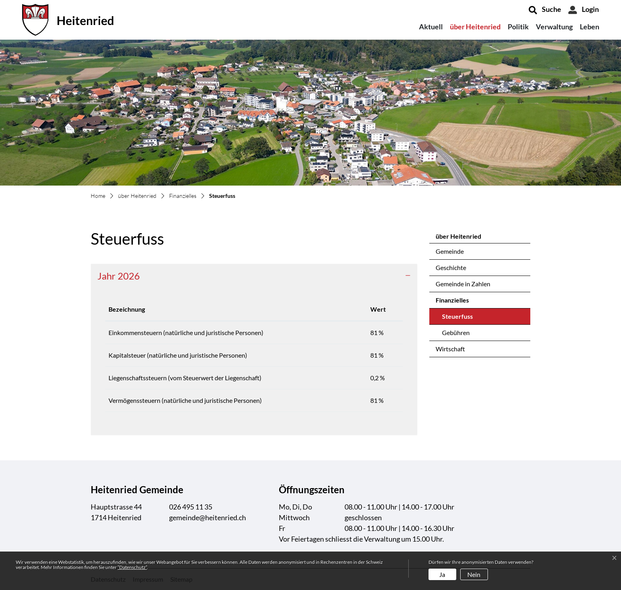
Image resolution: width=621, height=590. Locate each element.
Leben (589, 26)
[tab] (254, 276)
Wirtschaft (450, 348)
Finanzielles (452, 300)
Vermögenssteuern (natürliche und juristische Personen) (185, 400)
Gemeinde (450, 251)
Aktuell (431, 26)
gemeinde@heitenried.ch (207, 517)
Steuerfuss (463, 318)
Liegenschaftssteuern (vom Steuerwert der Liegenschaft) (185, 377)
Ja (442, 574)
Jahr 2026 (118, 276)
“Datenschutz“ (132, 567)
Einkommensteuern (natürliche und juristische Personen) (186, 332)
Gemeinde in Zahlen (463, 283)
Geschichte (451, 267)
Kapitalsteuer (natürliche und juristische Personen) (178, 355)
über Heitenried (475, 26)
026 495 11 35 (190, 506)
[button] (545, 10)
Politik (518, 26)
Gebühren (456, 332)
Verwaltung (554, 26)
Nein (473, 574)
